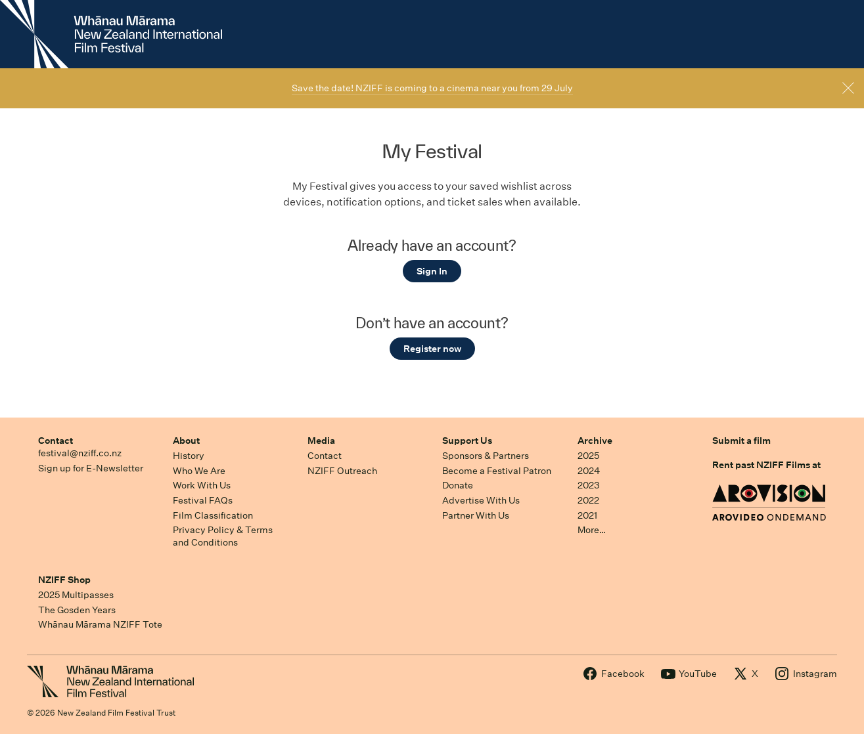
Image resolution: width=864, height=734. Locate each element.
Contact (55, 440)
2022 (588, 500)
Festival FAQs (203, 500)
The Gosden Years (77, 610)
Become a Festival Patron (496, 471)
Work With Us (202, 485)
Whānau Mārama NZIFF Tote (100, 624)
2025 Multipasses (76, 595)
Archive (595, 440)
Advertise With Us (481, 500)
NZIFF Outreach (342, 471)
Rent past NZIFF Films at (766, 465)
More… (592, 530)
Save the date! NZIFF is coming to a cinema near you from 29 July (432, 88)
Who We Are (199, 471)
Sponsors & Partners (485, 456)
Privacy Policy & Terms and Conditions (223, 536)
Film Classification (213, 515)
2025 (588, 456)
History (188, 456)
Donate (457, 485)
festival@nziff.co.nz (80, 453)
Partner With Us (475, 515)
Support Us (467, 440)
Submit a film (741, 440)
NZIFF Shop (64, 580)
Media (321, 440)
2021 (587, 515)
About (186, 440)
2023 (589, 485)
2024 (589, 471)
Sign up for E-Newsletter (90, 468)
